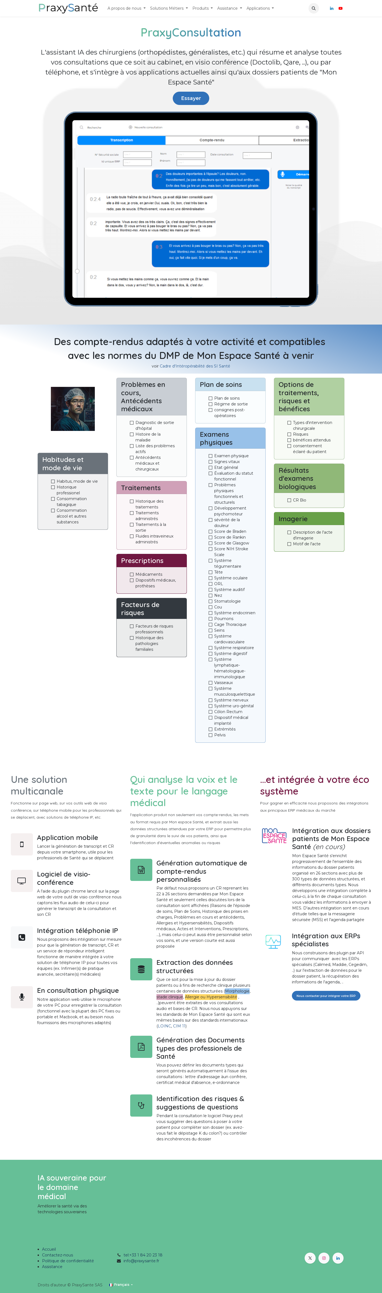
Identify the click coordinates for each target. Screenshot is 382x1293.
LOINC (164, 1026)
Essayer (191, 98)
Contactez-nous (57, 1255)
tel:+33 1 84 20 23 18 (143, 1255)
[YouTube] (340, 8)
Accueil (49, 1249)
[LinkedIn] (332, 8)
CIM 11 (179, 1026)
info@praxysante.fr (141, 1260)
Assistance (52, 1266)
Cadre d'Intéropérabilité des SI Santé (195, 366)
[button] (313, 8)
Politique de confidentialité (68, 1260)
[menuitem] (126, 8)
